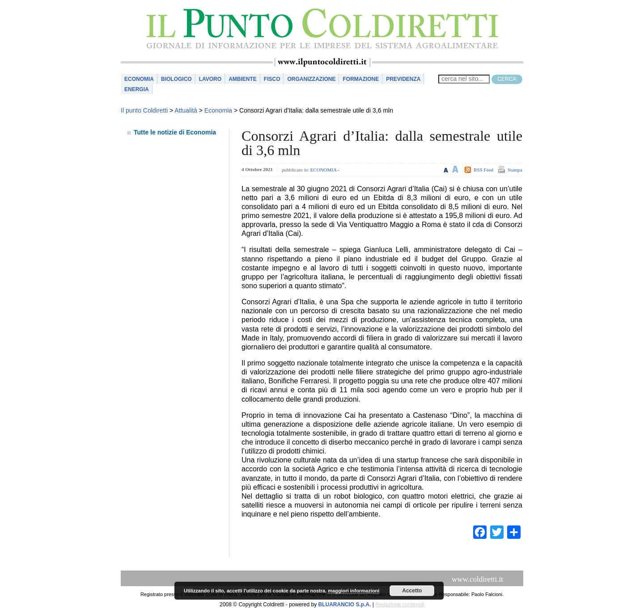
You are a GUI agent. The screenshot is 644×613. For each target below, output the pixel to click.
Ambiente (243, 79)
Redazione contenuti (399, 604)
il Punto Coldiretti (322, 29)
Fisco (272, 79)
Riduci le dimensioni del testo (446, 169)
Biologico (176, 79)
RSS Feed (483, 169)
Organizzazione (311, 79)
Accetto (412, 591)
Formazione (361, 79)
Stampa (515, 169)
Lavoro (210, 79)
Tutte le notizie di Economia (175, 132)
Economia (139, 79)
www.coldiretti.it (477, 579)
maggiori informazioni (353, 590)
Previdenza (403, 79)
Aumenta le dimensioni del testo (455, 169)
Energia (136, 89)
